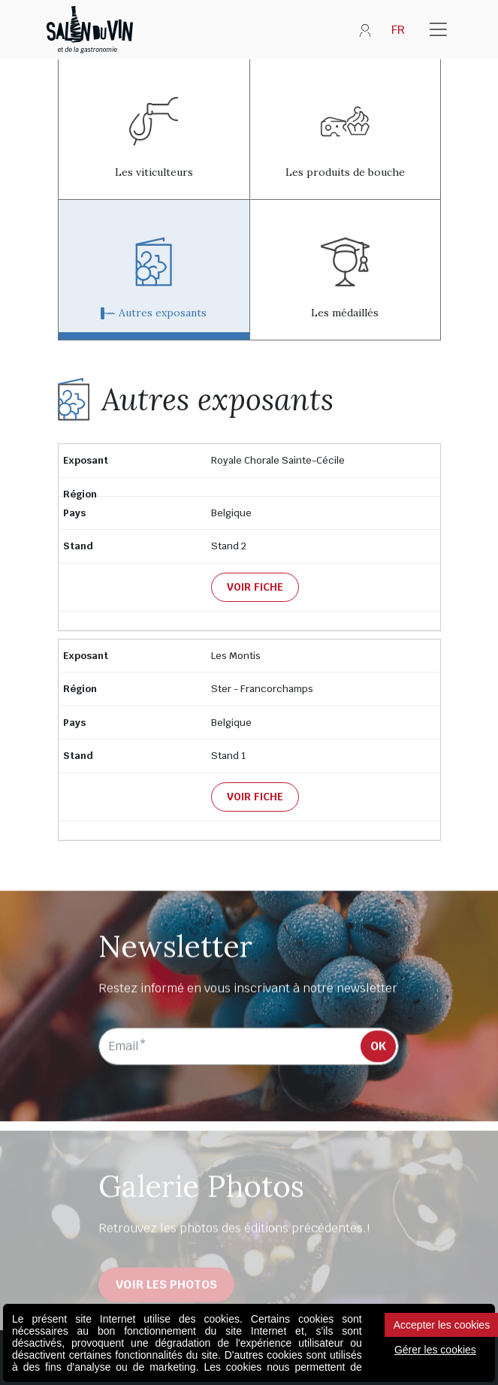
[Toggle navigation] (438, 30)
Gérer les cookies (435, 1350)
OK (378, 1049)
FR (398, 30)
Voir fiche (255, 587)
